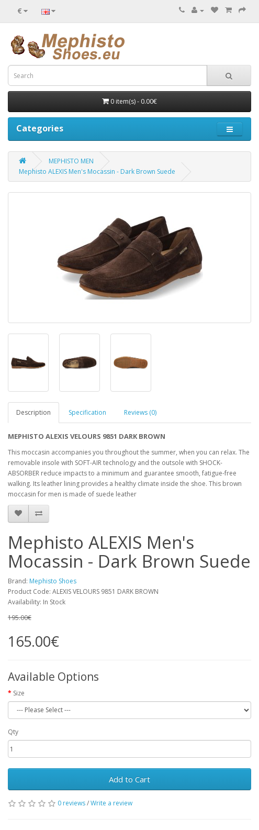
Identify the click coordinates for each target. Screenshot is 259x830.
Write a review (111, 803)
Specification (87, 412)
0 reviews (71, 803)
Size (19, 693)
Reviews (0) (140, 412)
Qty (13, 731)
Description (33, 412)
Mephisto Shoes (52, 581)
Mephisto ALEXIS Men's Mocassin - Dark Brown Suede (97, 171)
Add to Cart (129, 779)
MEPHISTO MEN (71, 161)
